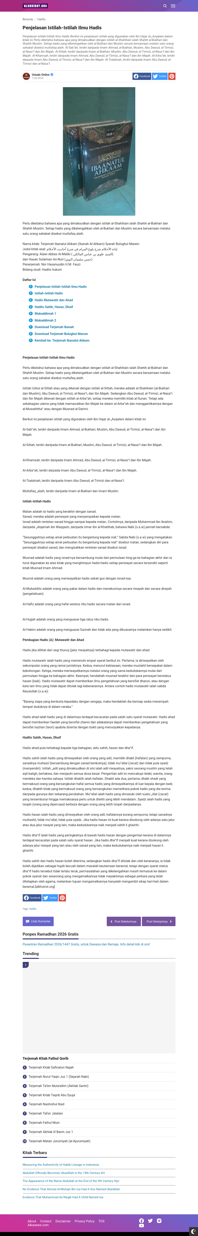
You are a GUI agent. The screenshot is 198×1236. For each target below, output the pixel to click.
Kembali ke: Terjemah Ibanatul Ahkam (62, 340)
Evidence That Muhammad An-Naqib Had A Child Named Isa (63, 1197)
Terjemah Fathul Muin (44, 1123)
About (32, 1221)
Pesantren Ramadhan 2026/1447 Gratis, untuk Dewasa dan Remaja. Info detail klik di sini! (86, 944)
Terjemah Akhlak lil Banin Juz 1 (51, 1132)
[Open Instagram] (159, 1220)
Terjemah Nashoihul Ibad (46, 1104)
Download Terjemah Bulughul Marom (61, 334)
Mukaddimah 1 (45, 313)
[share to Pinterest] (171, 76)
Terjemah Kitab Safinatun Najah (51, 1067)
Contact (45, 1221)
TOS (101, 1221)
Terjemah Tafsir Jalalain (46, 1113)
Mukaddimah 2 (45, 320)
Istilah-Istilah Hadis (49, 293)
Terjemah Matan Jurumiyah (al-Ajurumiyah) (59, 1141)
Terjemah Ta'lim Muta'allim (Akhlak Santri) (58, 1086)
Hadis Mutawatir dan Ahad (54, 300)
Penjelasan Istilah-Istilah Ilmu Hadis (61, 287)
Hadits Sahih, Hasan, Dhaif (54, 307)
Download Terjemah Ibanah (54, 327)
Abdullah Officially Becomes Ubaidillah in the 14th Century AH (64, 1173)
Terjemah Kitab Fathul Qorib (46, 1058)
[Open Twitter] (150, 1220)
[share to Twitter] (159, 76)
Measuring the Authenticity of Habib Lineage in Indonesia (61, 1165)
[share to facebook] (141, 76)
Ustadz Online (42, 74)
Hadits (32, 908)
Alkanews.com (38, 1225)
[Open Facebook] (141, 1220)
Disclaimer (63, 1221)
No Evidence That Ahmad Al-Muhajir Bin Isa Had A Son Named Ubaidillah (71, 1189)
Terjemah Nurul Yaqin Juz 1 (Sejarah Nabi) (59, 1077)
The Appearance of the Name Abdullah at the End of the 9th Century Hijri (71, 1181)
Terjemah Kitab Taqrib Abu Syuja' (52, 1095)
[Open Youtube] (141, 1225)
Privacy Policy (84, 1221)
